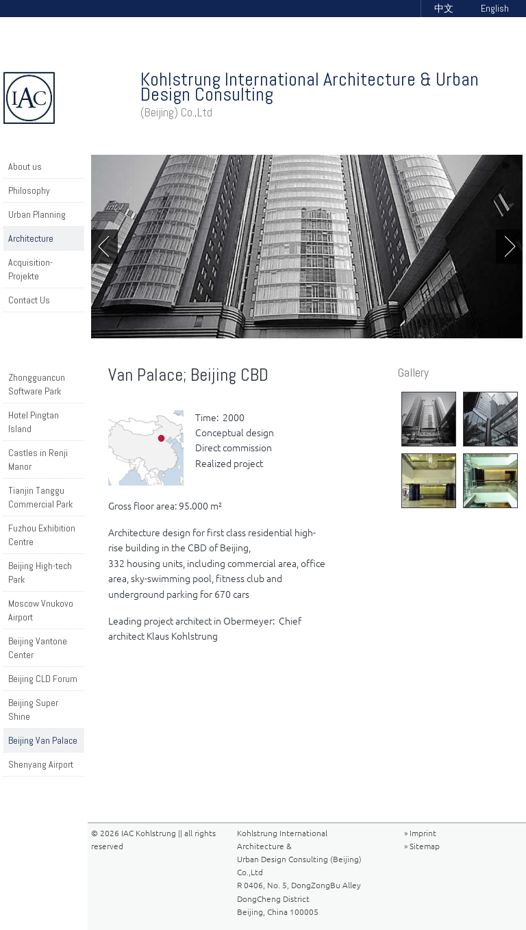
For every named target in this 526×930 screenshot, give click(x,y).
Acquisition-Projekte (30, 269)
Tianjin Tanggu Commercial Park (40, 497)
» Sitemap (422, 846)
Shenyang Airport (40, 764)
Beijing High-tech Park (40, 573)
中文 (443, 8)
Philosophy (29, 190)
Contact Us (29, 300)
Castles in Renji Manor (38, 460)
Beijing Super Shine (33, 709)
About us (25, 166)
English (495, 8)
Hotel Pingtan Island (33, 422)
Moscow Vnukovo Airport (40, 610)
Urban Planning (37, 214)
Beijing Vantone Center (37, 648)
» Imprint (420, 833)
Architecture (30, 238)
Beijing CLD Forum (42, 679)
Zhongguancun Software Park (36, 384)
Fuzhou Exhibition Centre (41, 535)
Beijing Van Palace (42, 740)
